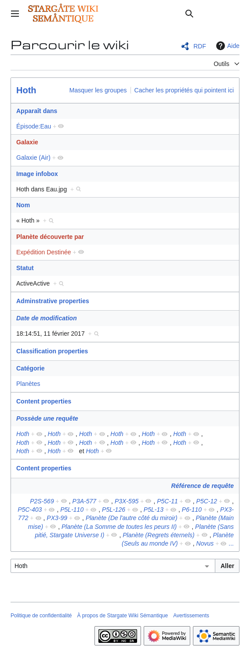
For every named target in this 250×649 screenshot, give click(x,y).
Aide (226, 45)
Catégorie (30, 368)
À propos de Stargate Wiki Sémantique (122, 615)
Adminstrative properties (52, 300)
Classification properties (52, 351)
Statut (25, 267)
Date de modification (46, 318)
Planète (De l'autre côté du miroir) (132, 517)
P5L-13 (153, 509)
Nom (23, 205)
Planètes (28, 383)
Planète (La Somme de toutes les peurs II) (119, 526)
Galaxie (27, 142)
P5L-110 (71, 509)
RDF (199, 46)
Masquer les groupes (98, 90)
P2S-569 (42, 501)
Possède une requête (47, 418)
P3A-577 (84, 501)
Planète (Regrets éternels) (158, 535)
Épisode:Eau (33, 126)
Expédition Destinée (43, 252)
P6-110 (192, 509)
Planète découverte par (50, 236)
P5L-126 (113, 509)
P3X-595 (126, 501)
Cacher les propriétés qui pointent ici (184, 90)
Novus (205, 543)
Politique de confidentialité (41, 615)
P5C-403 (30, 509)
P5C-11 (167, 501)
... (231, 543)
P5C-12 (206, 501)
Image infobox (37, 173)
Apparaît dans (36, 110)
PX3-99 (57, 517)
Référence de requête (202, 485)
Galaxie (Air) (33, 157)
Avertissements (191, 615)
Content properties (43, 401)
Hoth (26, 90)
